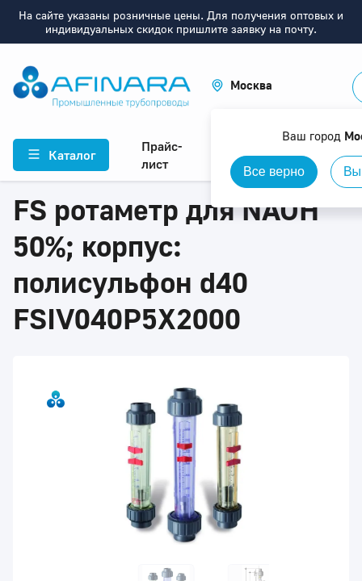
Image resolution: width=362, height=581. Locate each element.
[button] (241, 85)
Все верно (274, 171)
